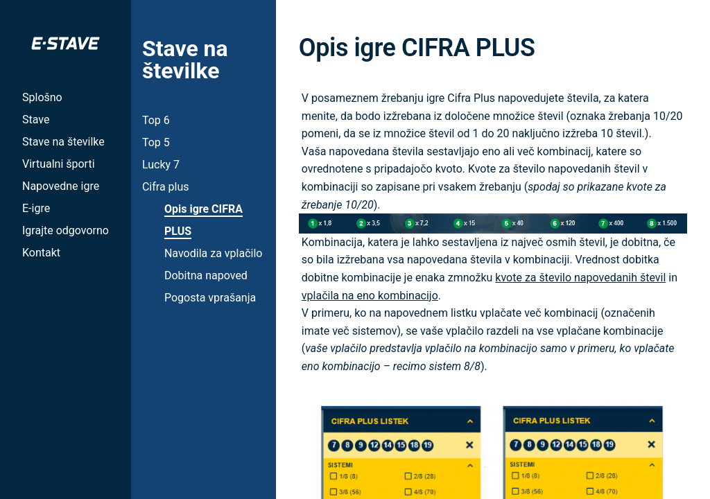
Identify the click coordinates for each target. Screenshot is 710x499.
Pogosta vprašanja (210, 297)
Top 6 (156, 120)
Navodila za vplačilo (213, 253)
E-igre (36, 208)
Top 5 (156, 142)
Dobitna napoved (206, 275)
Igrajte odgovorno (65, 230)
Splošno (42, 97)
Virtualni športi (58, 163)
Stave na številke (63, 141)
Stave (35, 119)
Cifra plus (165, 186)
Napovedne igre (60, 186)
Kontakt (41, 252)
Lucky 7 (161, 164)
